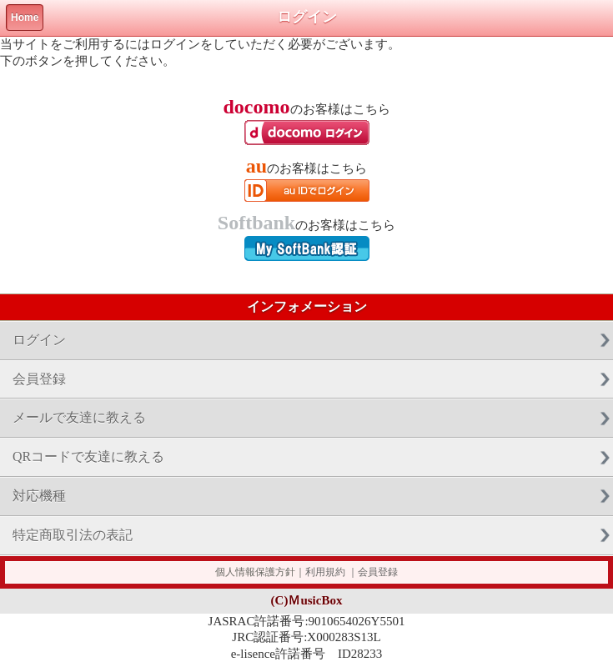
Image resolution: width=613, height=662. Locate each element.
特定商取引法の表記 (73, 535)
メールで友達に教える (79, 417)
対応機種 (39, 496)
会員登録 (39, 379)
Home (24, 17)
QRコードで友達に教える (88, 456)
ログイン (39, 340)
